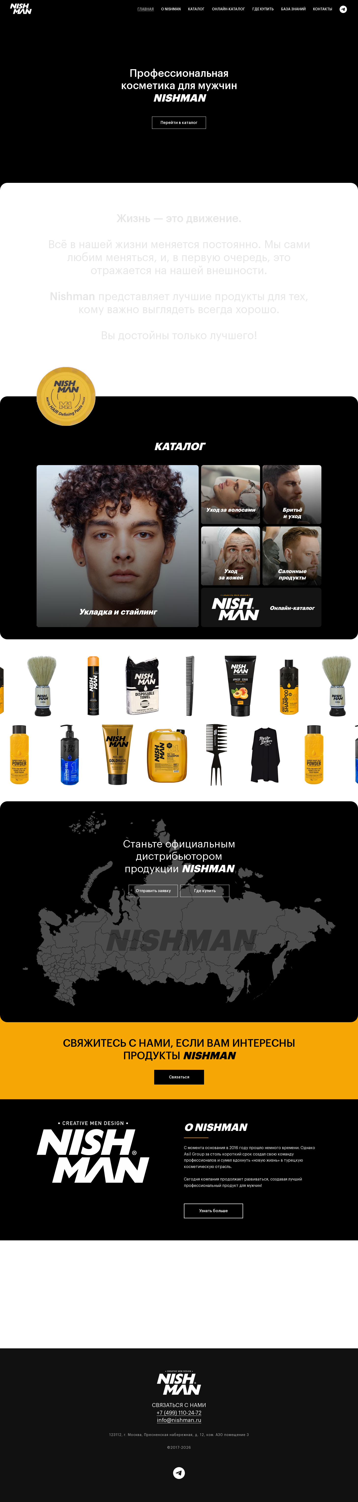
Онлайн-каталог (228, 9)
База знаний (293, 9)
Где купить (263, 9)
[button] (153, 891)
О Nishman (171, 9)
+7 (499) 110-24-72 (179, 1413)
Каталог (196, 9)
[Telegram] (343, 9)
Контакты (322, 9)
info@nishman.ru (179, 1420)
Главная (146, 9)
